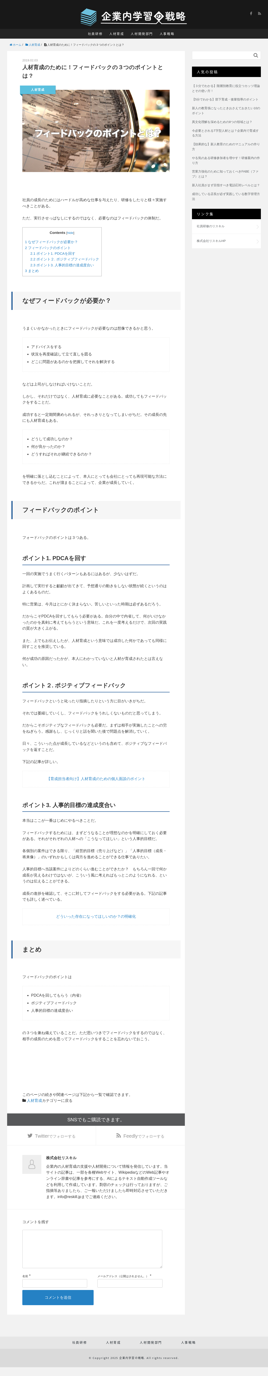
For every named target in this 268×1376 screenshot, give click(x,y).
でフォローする (55, 1136)
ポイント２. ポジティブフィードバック (64, 259)
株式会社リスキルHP (211, 241)
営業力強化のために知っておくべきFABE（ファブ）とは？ (225, 174)
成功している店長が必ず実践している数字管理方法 (226, 196)
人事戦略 (167, 33)
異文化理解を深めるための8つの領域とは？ (222, 122)
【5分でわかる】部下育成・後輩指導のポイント (225, 99)
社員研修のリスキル (211, 226)
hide (70, 233)
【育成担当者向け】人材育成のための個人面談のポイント (96, 779)
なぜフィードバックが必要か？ (51, 242)
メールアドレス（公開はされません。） (123, 1285)
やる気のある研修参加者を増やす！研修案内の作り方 (226, 160)
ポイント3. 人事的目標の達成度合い (62, 265)
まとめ (32, 271)
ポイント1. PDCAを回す (52, 253)
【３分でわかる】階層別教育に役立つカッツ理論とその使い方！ (226, 88)
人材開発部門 (142, 33)
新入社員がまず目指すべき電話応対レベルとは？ (226, 185)
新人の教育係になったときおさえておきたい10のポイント (226, 110)
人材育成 (116, 33)
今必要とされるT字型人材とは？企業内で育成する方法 (225, 133)
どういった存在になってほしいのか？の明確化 (96, 916)
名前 (25, 1285)
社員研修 (95, 33)
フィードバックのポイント (48, 248)
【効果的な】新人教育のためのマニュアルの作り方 (226, 146)
